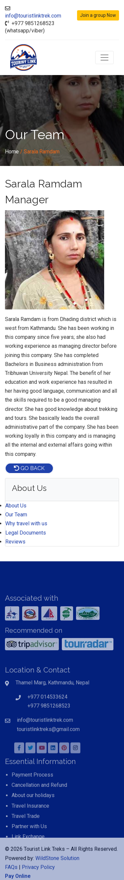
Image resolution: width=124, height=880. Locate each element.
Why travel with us (26, 523)
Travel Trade (26, 834)
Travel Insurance (30, 824)
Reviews (15, 542)
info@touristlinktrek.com (33, 16)
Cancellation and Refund (39, 803)
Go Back (29, 468)
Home (12, 151)
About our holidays (33, 814)
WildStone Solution (57, 870)
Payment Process (32, 793)
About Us (15, 505)
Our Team (16, 514)
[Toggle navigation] (104, 57)
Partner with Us (29, 845)
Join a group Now (98, 15)
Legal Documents (25, 533)
